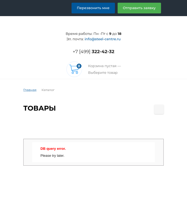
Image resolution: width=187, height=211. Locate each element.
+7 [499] (93, 51)
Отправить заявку (141, 8)
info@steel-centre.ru (102, 39)
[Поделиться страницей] (159, 109)
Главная (29, 90)
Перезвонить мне (99, 8)
